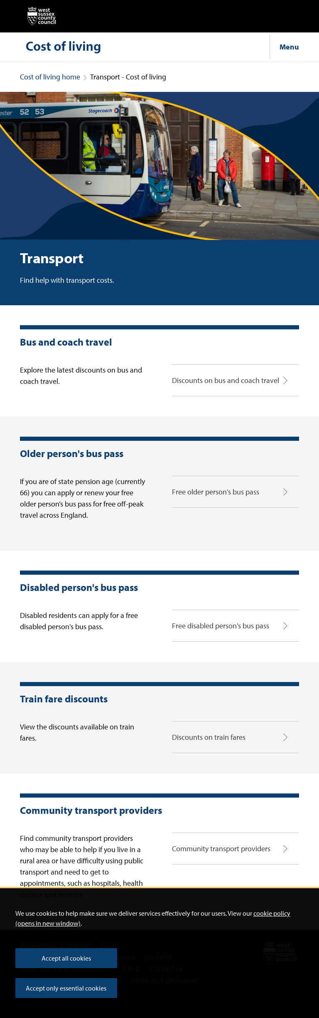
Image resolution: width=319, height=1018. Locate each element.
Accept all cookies (66, 958)
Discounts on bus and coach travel (225, 380)
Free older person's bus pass (215, 492)
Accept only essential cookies (66, 988)
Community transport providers (221, 848)
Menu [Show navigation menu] (289, 47)
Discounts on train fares (208, 737)
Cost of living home (50, 77)
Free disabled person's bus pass (220, 625)
